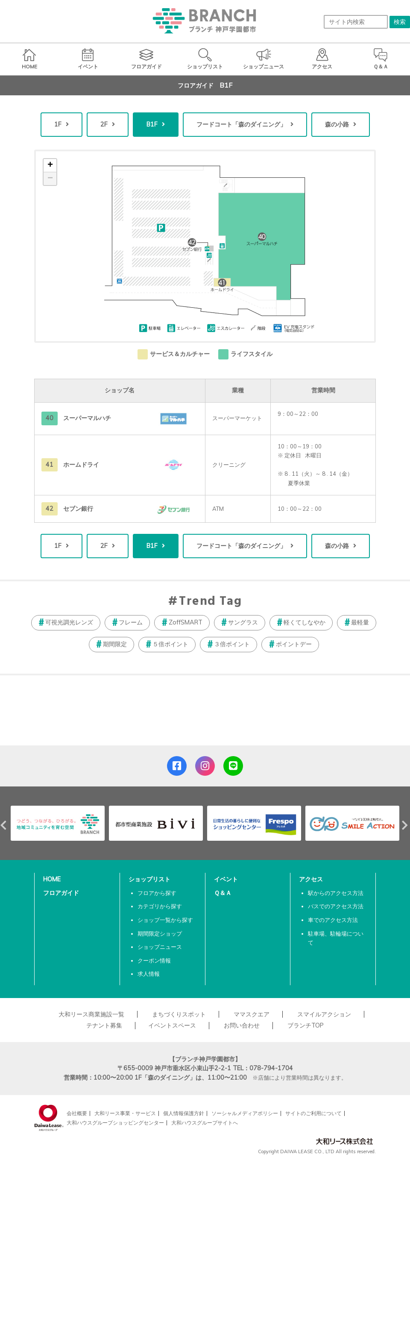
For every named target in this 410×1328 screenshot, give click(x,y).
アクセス (311, 879)
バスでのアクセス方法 (335, 906)
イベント (226, 879)
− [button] (50, 178)
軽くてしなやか (304, 622)
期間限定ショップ (160, 933)
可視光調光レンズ (69, 622)
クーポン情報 (154, 960)
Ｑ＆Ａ (222, 893)
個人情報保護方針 (183, 1113)
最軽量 (360, 622)
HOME (52, 879)
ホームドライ (81, 464)
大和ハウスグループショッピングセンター (115, 1122)
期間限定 (115, 644)
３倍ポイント (232, 644)
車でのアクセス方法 (333, 919)
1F (58, 124)
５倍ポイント (170, 644)
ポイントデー (294, 644)
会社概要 (77, 1113)
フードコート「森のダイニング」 (241, 124)
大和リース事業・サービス (125, 1113)
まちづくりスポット (179, 1014)
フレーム (131, 622)
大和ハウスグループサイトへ (204, 1122)
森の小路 (337, 124)
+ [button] (50, 165)
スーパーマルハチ (87, 418)
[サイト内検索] (356, 22)
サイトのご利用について (313, 1113)
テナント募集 (104, 1025)
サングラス (243, 622)
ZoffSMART (185, 622)
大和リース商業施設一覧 (91, 1014)
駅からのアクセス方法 (335, 892)
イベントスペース (172, 1025)
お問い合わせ (242, 1025)
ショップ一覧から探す (165, 919)
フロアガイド (61, 893)
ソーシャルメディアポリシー (244, 1113)
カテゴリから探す (160, 906)
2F (104, 124)
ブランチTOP (305, 1025)
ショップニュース (160, 946)
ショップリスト (149, 879)
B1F (152, 124)
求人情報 (149, 973)
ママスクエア (251, 1014)
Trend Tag (210, 602)
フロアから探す (157, 892)
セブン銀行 (78, 508)
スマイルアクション (324, 1014)
